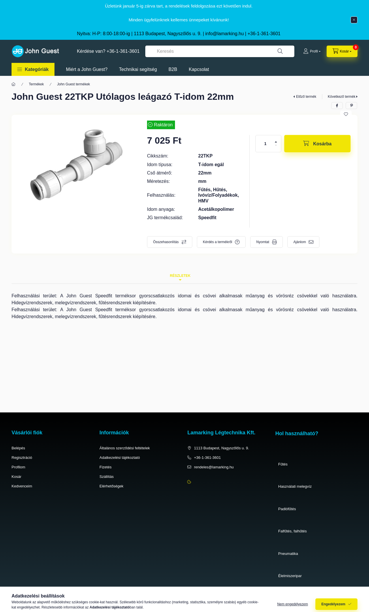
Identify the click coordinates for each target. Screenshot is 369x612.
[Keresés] (280, 51)
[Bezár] (354, 19)
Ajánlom (299, 242)
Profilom (18, 467)
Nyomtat (262, 242)
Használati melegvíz (295, 486)
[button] (33, 69)
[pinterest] (351, 105)
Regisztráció (22, 457)
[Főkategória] (14, 84)
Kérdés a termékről (217, 242)
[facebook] (337, 105)
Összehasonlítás (166, 242)
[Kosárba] (317, 143)
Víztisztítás (287, 598)
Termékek (36, 84)
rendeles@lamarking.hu (214, 467)
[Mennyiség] (265, 143)
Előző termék (306, 97)
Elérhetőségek (111, 486)
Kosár (16, 476)
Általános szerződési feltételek (124, 448)
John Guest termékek (73, 84)
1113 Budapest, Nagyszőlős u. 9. (221, 448)
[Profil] (311, 51)
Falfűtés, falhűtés (292, 531)
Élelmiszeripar (290, 576)
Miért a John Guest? (87, 69)
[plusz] (276, 142)
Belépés (18, 448)
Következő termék (341, 97)
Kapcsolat (199, 69)
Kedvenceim (22, 486)
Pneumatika (288, 553)
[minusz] (276, 145)
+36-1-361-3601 (264, 33)
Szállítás (106, 476)
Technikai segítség (138, 69)
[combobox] (219, 51)
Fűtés (283, 464)
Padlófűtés (287, 509)
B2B (172, 69)
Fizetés (105, 467)
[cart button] (342, 51)
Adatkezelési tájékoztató (119, 457)
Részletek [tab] (180, 276)
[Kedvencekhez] (346, 114)
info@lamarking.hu (224, 33)
